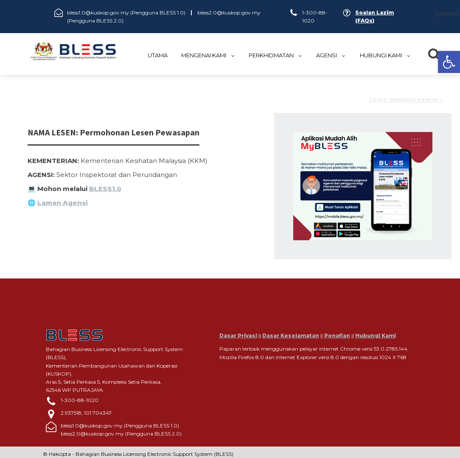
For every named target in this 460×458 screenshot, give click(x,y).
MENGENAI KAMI (208, 55)
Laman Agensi (62, 203)
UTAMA (158, 55)
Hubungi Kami (375, 335)
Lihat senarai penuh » (406, 100)
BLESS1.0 (105, 189)
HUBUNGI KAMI (385, 55)
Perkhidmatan (276, 55)
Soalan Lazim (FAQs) (374, 16)
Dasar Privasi (238, 335)
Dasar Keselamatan (290, 335)
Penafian (337, 335)
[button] (449, 62)
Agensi (331, 55)
